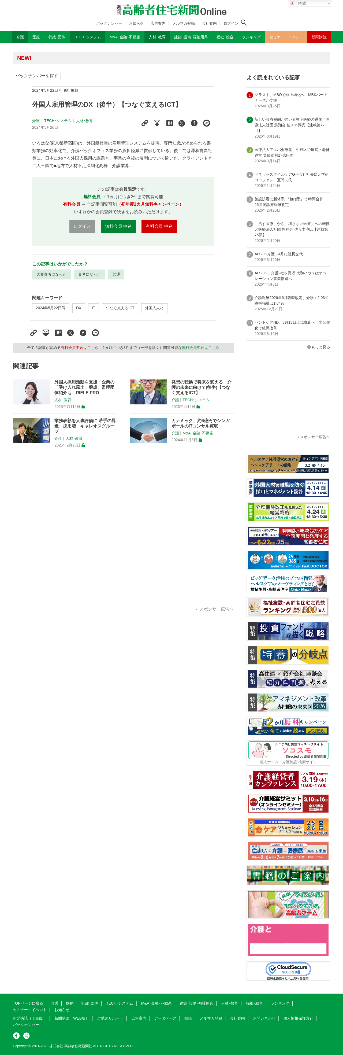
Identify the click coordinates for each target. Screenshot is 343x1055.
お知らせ (136, 23)
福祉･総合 (254, 1003)
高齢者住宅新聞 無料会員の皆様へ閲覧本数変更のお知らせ (90, 58)
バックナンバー (109, 23)
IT (93, 308)
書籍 (188, 1018)
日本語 (298, 3)
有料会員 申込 (159, 226)
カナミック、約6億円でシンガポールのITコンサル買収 (201, 423)
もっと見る (320, 347)
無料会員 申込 (118, 226)
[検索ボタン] (244, 22)
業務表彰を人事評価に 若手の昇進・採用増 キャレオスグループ (84, 426)
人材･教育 (84, 121)
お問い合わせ (264, 1018)
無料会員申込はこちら (200, 347)
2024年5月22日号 (51, 308)
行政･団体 (89, 1003)
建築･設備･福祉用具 (196, 1003)
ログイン (230, 23)
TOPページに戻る (28, 1003)
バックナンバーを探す (36, 75)
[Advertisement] (123, 533)
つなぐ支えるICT (120, 308)
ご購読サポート (110, 1018)
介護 (36, 121)
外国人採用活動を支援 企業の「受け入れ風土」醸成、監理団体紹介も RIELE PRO (84, 387)
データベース (165, 1018)
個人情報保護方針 (298, 1018)
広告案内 (158, 23)
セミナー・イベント (30, 1010)
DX (78, 308)
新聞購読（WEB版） (71, 1018)
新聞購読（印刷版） (30, 1018)
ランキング (280, 1003)
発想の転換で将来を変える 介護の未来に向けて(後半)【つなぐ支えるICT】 (202, 387)
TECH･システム (58, 121)
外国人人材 (154, 308)
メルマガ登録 (183, 23)
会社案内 (209, 23)
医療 (70, 1003)
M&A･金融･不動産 (197, 433)
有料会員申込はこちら (79, 347)
